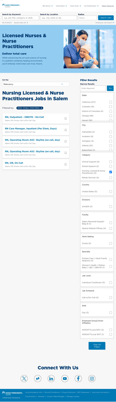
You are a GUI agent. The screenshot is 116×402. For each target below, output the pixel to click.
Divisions (86, 200)
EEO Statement (83, 392)
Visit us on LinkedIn (51, 378)
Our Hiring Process (90, 6)
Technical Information (100, 392)
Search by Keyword (11, 14)
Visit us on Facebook (78, 378)
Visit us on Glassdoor (37, 378)
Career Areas (74, 6)
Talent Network (108, 6)
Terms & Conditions (51, 392)
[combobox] (58, 18)
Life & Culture (60, 6)
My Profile (6, 23)
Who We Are (46, 6)
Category (86, 155)
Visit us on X (24, 378)
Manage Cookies (73, 396)
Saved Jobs (20, 23)
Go (110, 88)
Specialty (86, 251)
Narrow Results (87, 84)
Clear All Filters (97, 346)
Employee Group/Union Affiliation (92, 322)
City (84, 125)
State (84, 95)
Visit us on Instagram (91, 378)
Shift (84, 306)
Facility (85, 215)
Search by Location (49, 14)
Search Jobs (105, 18)
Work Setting (88, 236)
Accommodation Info (33, 392)
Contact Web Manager (55, 396)
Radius (81, 14)
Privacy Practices (68, 392)
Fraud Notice (30, 396)
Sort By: (5, 80)
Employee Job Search (104, 23)
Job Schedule (88, 291)
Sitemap (41, 396)
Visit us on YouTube (64, 378)
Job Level (86, 276)
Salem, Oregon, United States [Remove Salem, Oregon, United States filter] (29, 108)
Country (85, 185)
